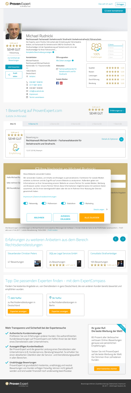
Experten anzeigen (18, 311)
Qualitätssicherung (102, 384)
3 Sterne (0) (75, 123)
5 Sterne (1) (33, 123)
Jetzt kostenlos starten (107, 368)
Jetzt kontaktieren (114, 10)
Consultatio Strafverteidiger (104, 253)
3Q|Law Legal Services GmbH (63, 253)
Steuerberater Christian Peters (22, 253)
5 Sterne (110, 44)
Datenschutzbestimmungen (48, 196)
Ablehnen (39, 217)
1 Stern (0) (117, 123)
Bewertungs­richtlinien (88, 384)
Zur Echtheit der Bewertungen (14, 59)
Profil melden (53, 230)
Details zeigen (95, 209)
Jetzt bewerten (13, 67)
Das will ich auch (106, 3)
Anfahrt (32, 76)
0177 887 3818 (36, 85)
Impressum (31, 196)
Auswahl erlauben (65, 217)
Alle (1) (13, 123)
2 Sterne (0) (96, 123)
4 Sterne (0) (54, 123)
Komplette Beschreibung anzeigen (39, 52)
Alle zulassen (92, 217)
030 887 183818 (35, 82)
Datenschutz (113, 384)
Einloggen (120, 4)
